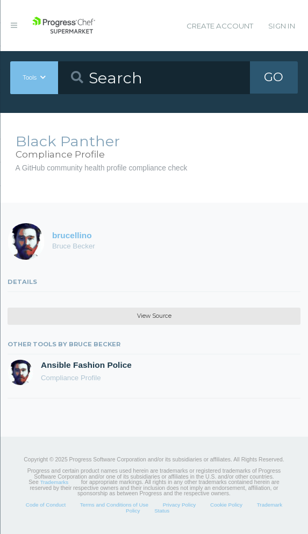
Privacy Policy (179, 505)
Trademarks (54, 482)
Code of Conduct (46, 505)
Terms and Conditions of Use (114, 505)
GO (273, 77)
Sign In (281, 26)
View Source (154, 315)
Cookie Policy (226, 505)
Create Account (220, 26)
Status (161, 511)
